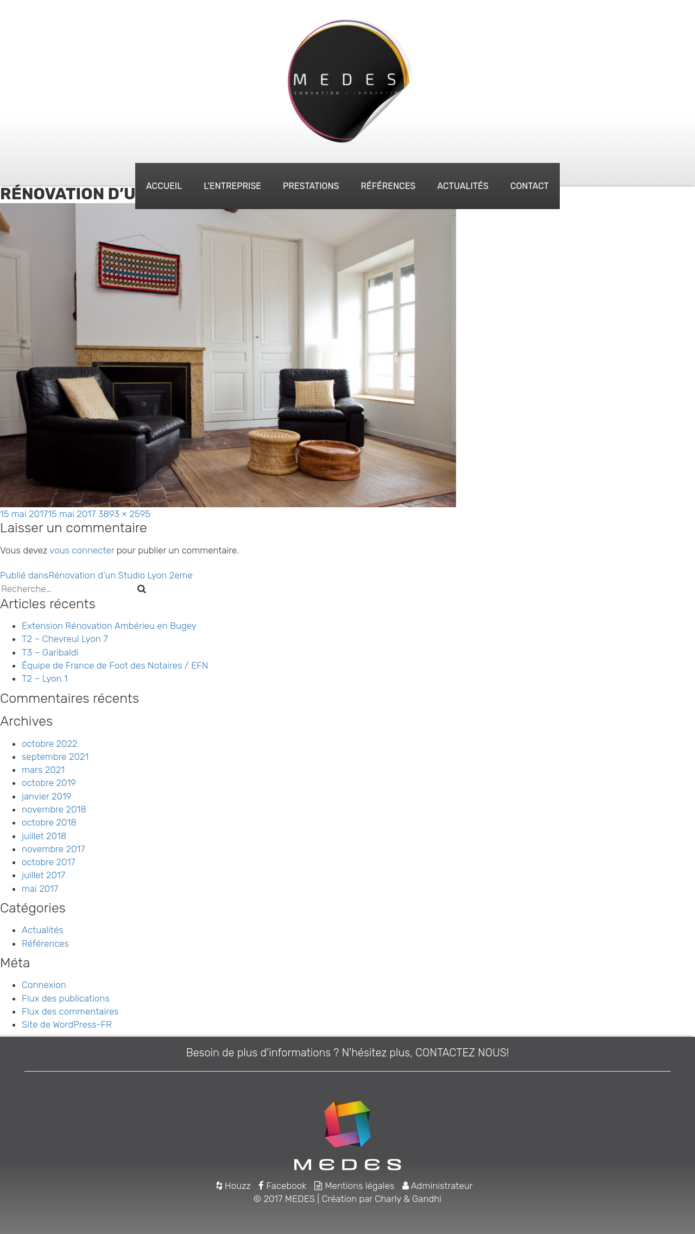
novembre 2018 (54, 809)
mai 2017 (40, 888)
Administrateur (437, 1185)
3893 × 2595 (124, 513)
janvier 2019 (46, 796)
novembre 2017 (53, 848)
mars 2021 (43, 769)
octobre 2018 (49, 822)
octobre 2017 (48, 862)
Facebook (282, 1185)
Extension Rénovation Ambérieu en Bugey (109, 625)
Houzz (233, 1185)
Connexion (44, 984)
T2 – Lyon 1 (45, 678)
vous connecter (81, 550)
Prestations (311, 186)
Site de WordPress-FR (67, 1024)
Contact (529, 186)
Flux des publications (66, 998)
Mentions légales (354, 1185)
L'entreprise (232, 186)
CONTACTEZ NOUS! (462, 1052)
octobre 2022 (49, 743)
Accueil (164, 186)
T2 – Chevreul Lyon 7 (65, 638)
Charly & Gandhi (408, 1198)
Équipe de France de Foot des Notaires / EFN (115, 665)
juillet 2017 (43, 875)
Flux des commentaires (70, 1011)
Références (388, 186)
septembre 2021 (55, 756)
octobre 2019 (49, 782)
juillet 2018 (44, 835)
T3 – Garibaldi (50, 652)
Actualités (462, 186)
